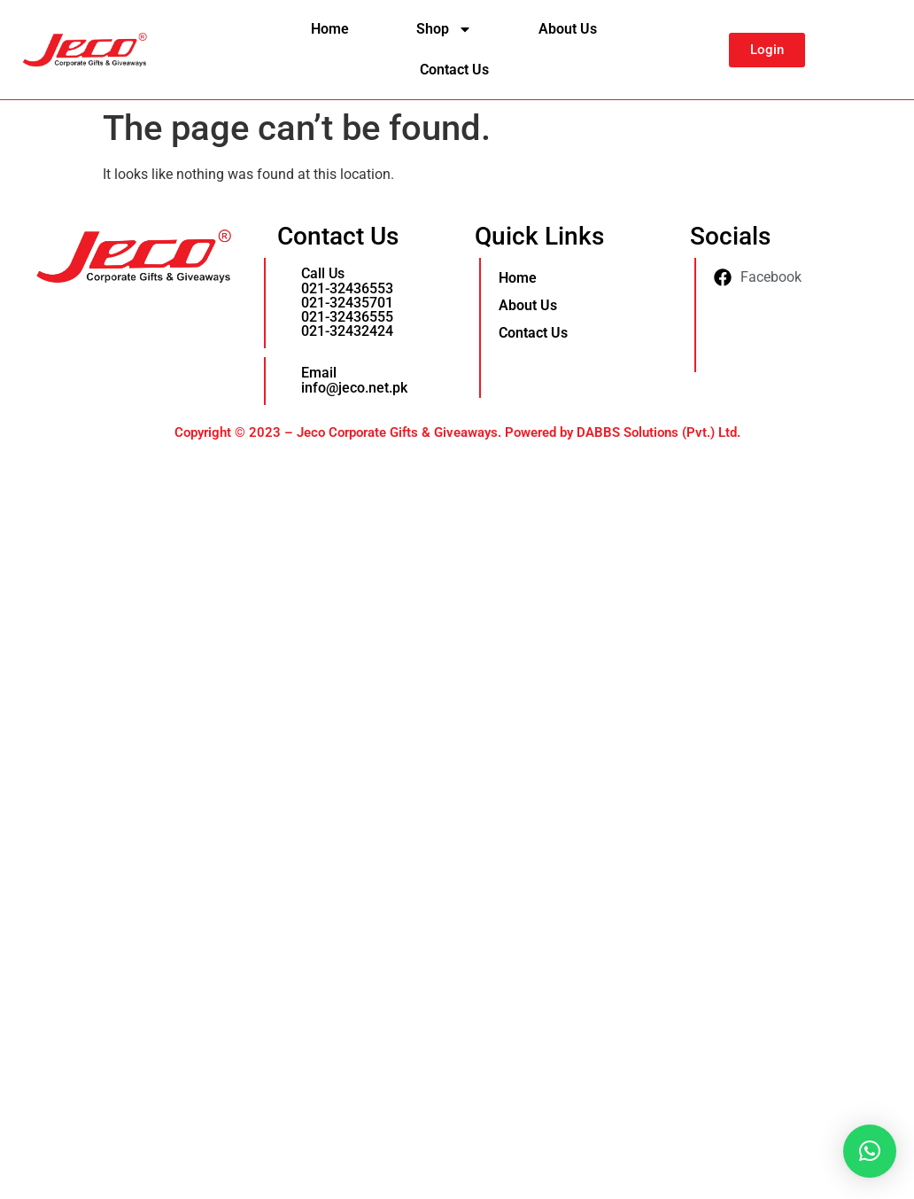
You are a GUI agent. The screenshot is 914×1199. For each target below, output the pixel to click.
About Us (567, 28)
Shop (444, 29)
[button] (869, 1151)
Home (330, 28)
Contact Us (454, 69)
